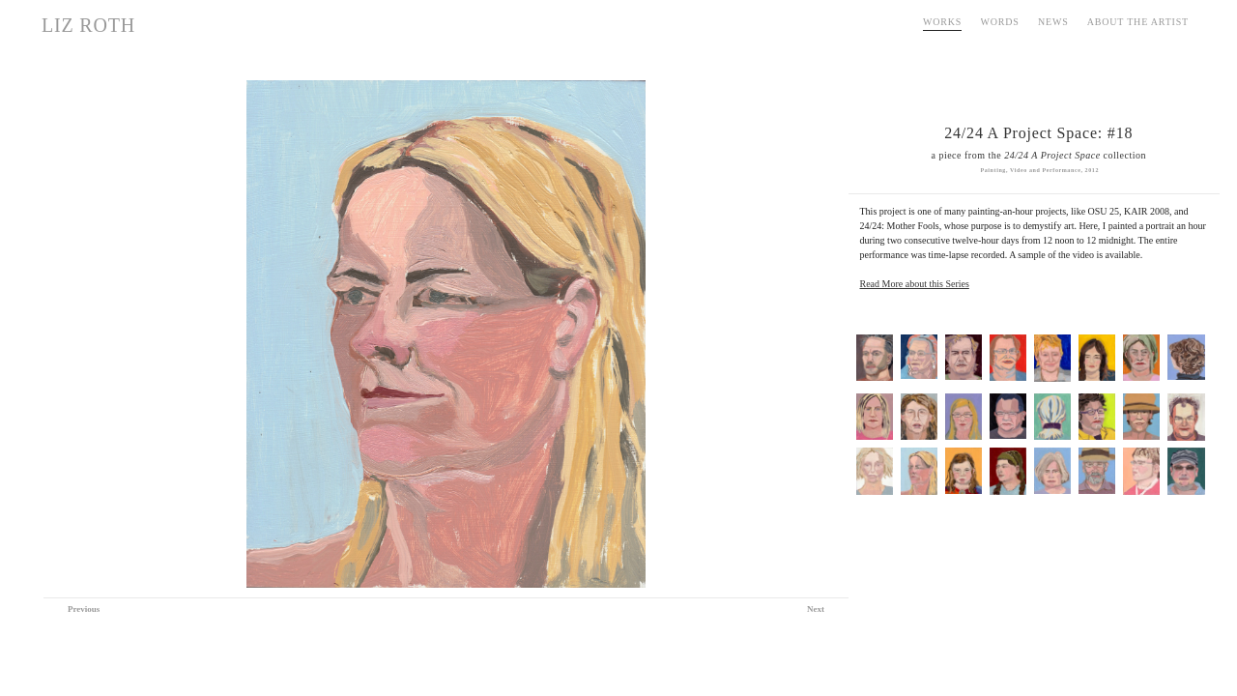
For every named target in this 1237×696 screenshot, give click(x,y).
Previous (84, 609)
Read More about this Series (914, 283)
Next (815, 609)
